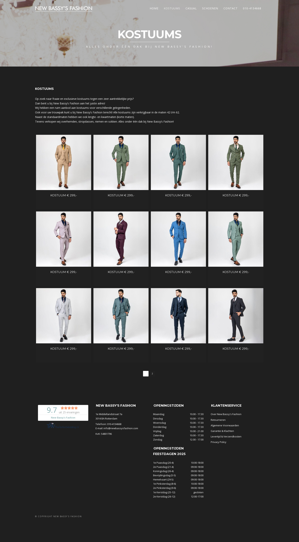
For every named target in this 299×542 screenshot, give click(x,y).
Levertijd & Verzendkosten (226, 451)
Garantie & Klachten (222, 446)
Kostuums (172, 8)
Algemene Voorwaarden (225, 440)
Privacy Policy (218, 457)
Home (154, 8)
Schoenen (210, 8)
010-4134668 (252, 8)
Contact (230, 8)
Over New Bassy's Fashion (226, 429)
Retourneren (218, 435)
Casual (191, 8)
